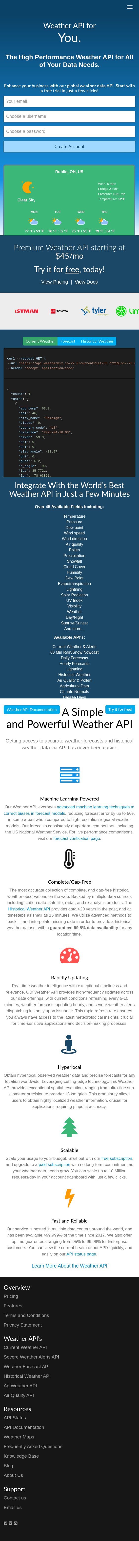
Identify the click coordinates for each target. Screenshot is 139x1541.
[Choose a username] (69, 116)
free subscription (116, 1158)
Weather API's (23, 1338)
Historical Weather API (29, 909)
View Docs (86, 282)
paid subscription (54, 1164)
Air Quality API (19, 1395)
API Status (15, 1417)
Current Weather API (25, 1347)
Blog (8, 1465)
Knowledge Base (21, 1456)
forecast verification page (76, 838)
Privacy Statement (23, 1325)
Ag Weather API (20, 1385)
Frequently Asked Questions (33, 1446)
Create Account (70, 146)
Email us (13, 1507)
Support (14, 1489)
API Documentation (24, 1427)
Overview (17, 1287)
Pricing (11, 1296)
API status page (81, 1254)
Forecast (67, 341)
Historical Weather (97, 341)
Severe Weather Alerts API (31, 1357)
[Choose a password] (69, 131)
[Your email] (69, 101)
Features (13, 1305)
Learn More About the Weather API (69, 1266)
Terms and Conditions (26, 1315)
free (72, 269)
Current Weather (40, 341)
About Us (13, 1475)
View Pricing (54, 282)
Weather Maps (19, 1436)
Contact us (15, 1497)
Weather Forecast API (27, 1366)
